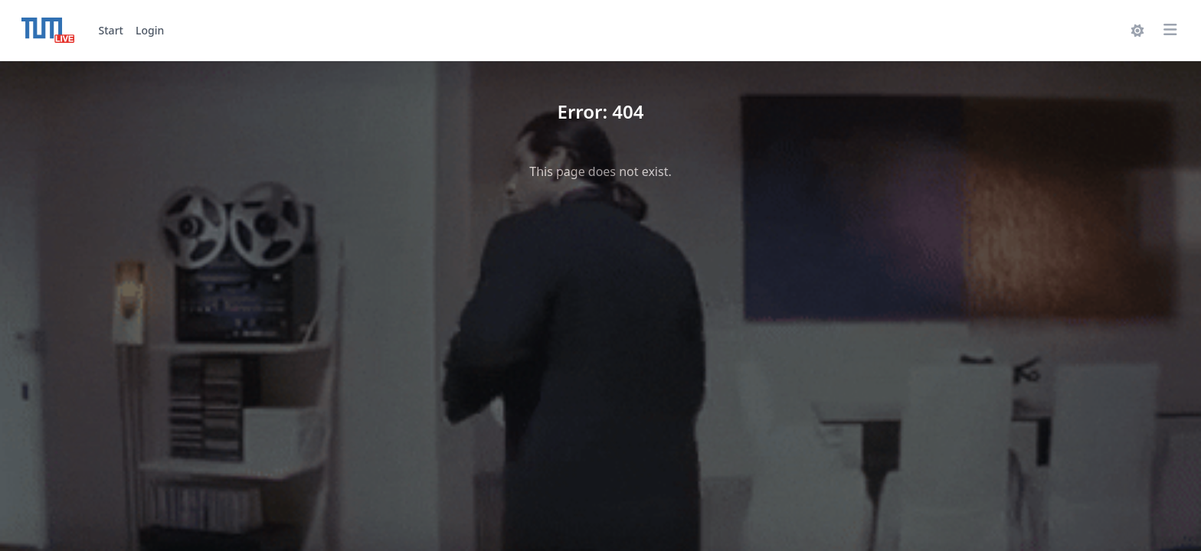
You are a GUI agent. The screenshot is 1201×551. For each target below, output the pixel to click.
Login (150, 30)
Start (111, 30)
